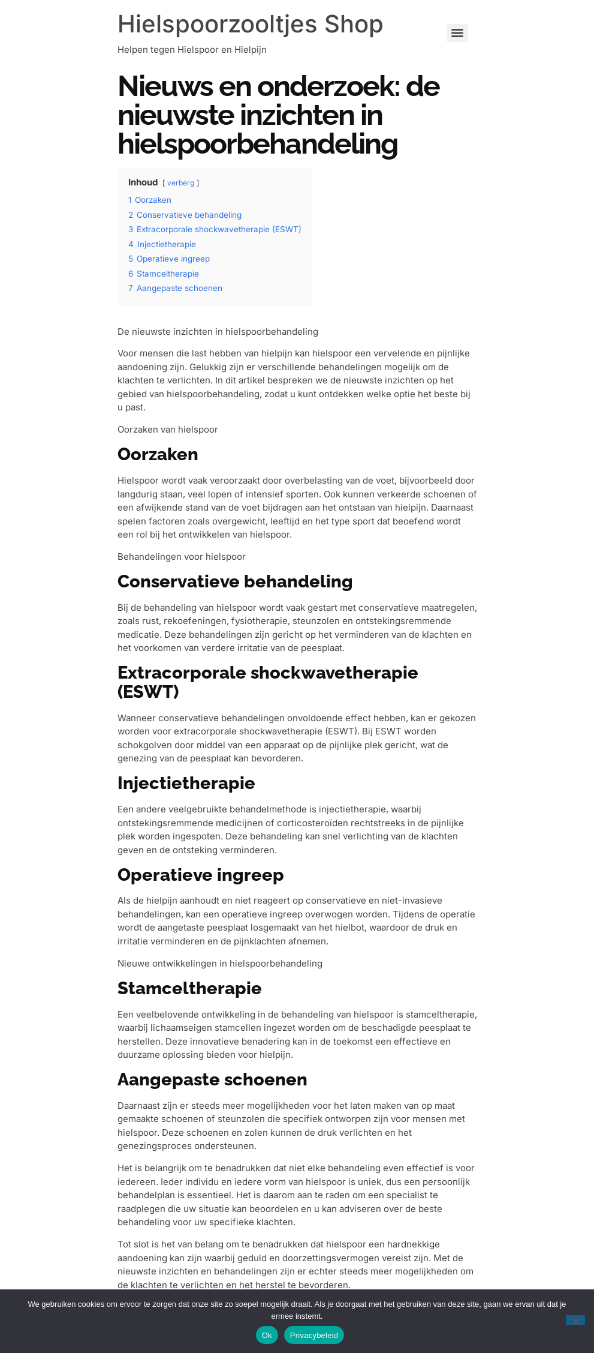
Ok (267, 1335)
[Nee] (575, 1320)
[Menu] (457, 33)
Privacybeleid (314, 1335)
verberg (180, 182)
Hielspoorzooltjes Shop (250, 23)
